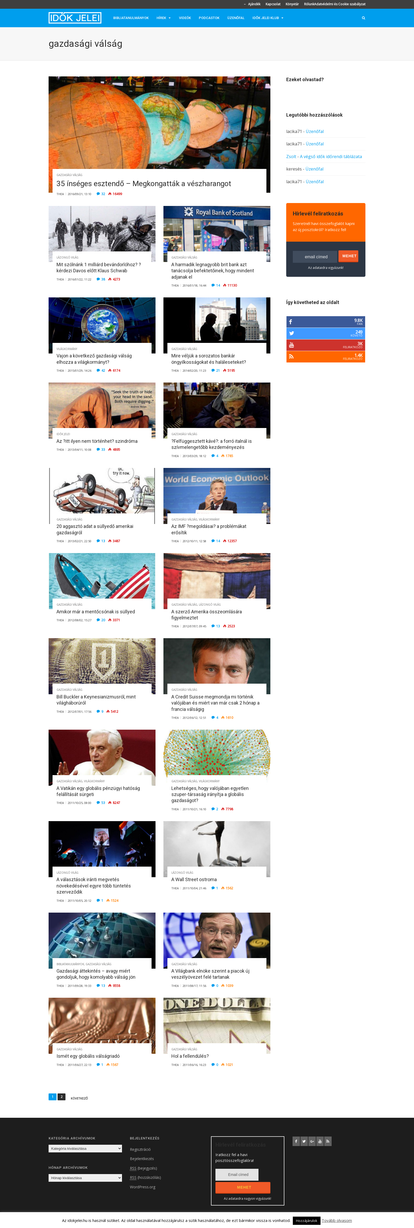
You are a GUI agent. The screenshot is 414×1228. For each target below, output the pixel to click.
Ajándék (254, 4)
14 (218, 285)
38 (103, 279)
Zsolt (291, 156)
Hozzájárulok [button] (306, 1220)
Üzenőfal (235, 18)
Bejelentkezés (142, 1158)
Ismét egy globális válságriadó (88, 1056)
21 (218, 370)
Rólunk (309, 4)
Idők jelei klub (265, 18)
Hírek (161, 18)
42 (103, 370)
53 (103, 803)
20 (103, 620)
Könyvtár (292, 4)
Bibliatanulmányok (131, 18)
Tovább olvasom (337, 1220)
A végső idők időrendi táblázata (331, 156)
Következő (79, 1098)
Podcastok (209, 18)
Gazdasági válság (69, 175)
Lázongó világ (67, 257)
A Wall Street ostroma (194, 879)
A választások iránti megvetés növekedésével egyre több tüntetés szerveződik (94, 886)
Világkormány (67, 349)
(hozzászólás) (145, 1177)
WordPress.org (142, 1186)
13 (103, 541)
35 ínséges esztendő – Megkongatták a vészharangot (144, 183)
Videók (185, 18)
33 (103, 449)
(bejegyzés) (143, 1168)
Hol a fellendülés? (190, 1056)
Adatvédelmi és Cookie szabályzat (339, 4)
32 (103, 194)
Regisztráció (140, 1149)
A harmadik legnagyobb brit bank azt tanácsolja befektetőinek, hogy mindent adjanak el (212, 271)
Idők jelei (63, 434)
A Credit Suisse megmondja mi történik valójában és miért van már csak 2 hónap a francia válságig (215, 703)
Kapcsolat (273, 4)
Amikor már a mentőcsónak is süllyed (96, 611)
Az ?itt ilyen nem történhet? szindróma (97, 441)
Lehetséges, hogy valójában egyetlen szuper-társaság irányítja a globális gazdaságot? (210, 794)
